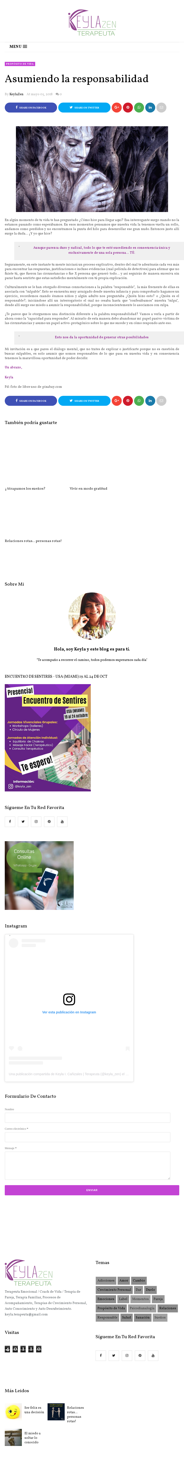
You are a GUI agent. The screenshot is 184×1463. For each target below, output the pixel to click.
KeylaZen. (83, 1433)
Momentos (140, 1247)
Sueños (160, 1265)
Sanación (143, 1265)
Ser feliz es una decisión (34, 1357)
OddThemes (137, 1433)
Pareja (158, 1247)
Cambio (139, 1228)
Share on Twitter (84, 108)
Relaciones (167, 1256)
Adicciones (106, 1228)
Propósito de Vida (20, 64)
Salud (126, 1265)
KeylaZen (17, 94)
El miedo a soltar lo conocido (32, 1386)
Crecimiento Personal (114, 1237)
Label (123, 1247)
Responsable (107, 1265)
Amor (123, 1228)
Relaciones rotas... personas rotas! (75, 1362)
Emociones (105, 1247)
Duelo (150, 1237)
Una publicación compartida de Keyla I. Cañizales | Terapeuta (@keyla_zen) (65, 1022)
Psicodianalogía (142, 1256)
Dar (138, 1237)
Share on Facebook (31, 108)
